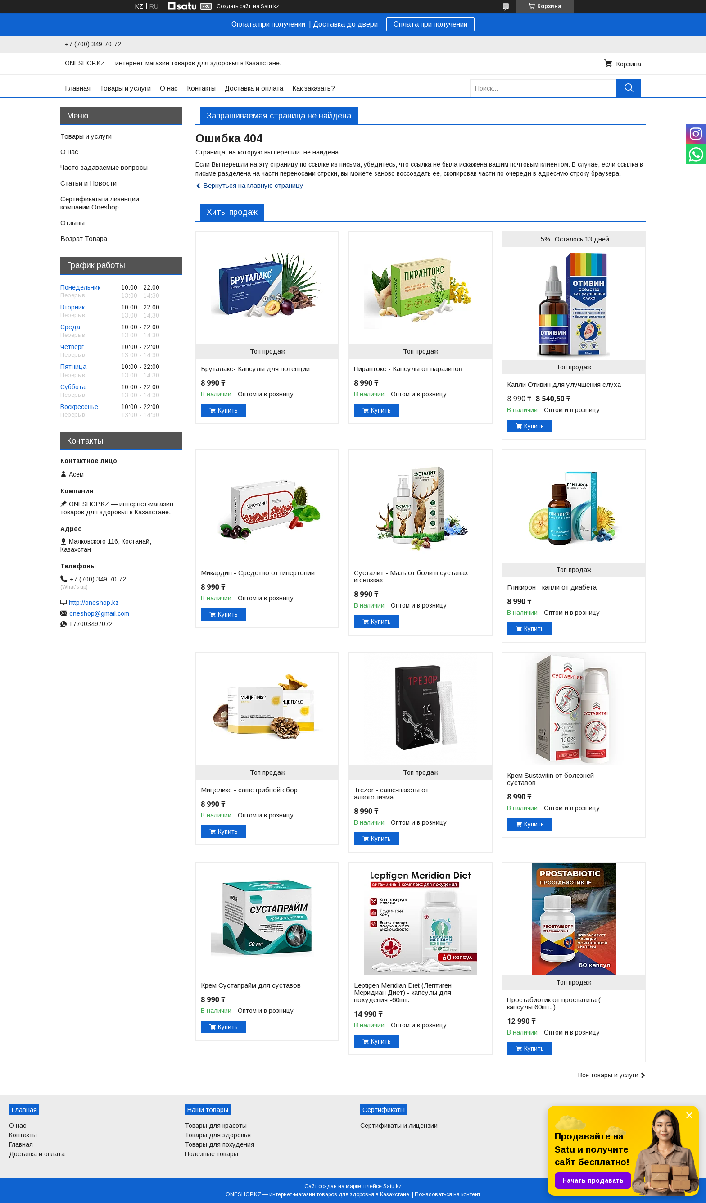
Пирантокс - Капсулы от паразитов (408, 368)
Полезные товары (211, 1154)
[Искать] (628, 88)
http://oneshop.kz (94, 602)
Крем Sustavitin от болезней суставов (550, 779)
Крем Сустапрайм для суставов (251, 985)
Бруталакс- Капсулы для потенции (255, 368)
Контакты (201, 88)
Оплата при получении (430, 24)
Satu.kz (392, 1186)
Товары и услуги (125, 88)
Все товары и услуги (608, 1075)
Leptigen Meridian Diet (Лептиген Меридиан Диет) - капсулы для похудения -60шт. (403, 992)
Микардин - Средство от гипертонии (258, 573)
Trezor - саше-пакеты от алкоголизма (391, 793)
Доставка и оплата (254, 88)
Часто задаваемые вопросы (104, 167)
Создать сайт (234, 6)
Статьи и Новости (88, 183)
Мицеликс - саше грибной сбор (249, 790)
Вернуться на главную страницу (253, 185)
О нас (169, 88)
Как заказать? (313, 88)
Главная (78, 88)
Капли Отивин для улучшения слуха (564, 384)
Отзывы (72, 223)
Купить (228, 410)
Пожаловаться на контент (447, 1194)
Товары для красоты (216, 1125)
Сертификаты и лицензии (399, 1125)
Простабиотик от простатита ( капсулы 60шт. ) (554, 1003)
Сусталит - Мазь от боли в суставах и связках (411, 576)
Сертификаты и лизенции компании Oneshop (99, 203)
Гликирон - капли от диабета (552, 587)
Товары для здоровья (218, 1135)
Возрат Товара (83, 238)
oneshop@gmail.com (99, 613)
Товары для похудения (219, 1144)
